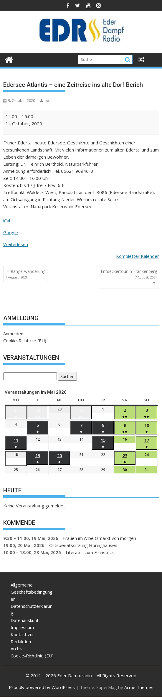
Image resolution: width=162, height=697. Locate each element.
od (44, 100)
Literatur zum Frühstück (90, 552)
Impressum (22, 627)
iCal (6, 221)
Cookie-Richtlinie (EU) (24, 340)
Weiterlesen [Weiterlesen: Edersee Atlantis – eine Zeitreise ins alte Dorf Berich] (15, 244)
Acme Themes (138, 687)
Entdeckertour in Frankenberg (129, 274)
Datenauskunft (25, 620)
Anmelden (13, 333)
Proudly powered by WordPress (42, 687)
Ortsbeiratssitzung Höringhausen (83, 545)
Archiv (17, 649)
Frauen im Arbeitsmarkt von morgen (99, 538)
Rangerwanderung (25, 274)
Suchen (66, 377)
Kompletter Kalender (137, 256)
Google (10, 232)
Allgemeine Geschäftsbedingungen (31, 592)
